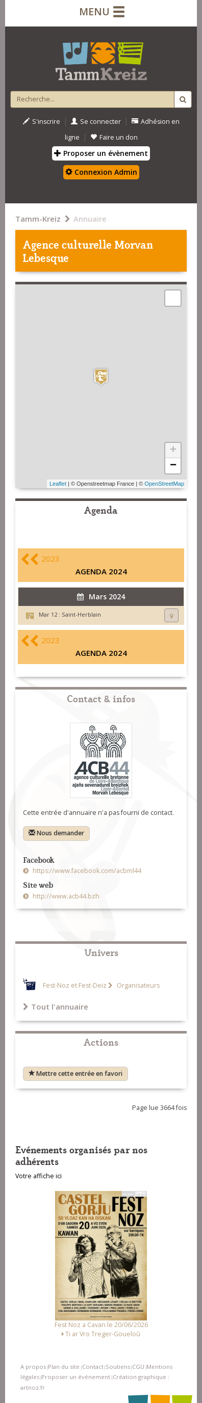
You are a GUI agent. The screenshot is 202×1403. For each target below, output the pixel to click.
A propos (33, 1366)
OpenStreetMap (164, 484)
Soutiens (118, 1366)
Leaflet (57, 484)
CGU (138, 1366)
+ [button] (173, 450)
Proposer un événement (75, 1377)
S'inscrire (41, 121)
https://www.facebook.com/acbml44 (86, 870)
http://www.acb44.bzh (65, 896)
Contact (93, 1366)
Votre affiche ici (38, 1176)
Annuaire (90, 219)
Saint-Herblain (81, 614)
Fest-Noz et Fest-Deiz (75, 985)
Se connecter (96, 121)
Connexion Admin (101, 172)
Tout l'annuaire (55, 1006)
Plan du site (64, 1366)
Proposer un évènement (101, 153)
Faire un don (114, 137)
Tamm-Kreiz (38, 219)
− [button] (173, 465)
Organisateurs (137, 985)
